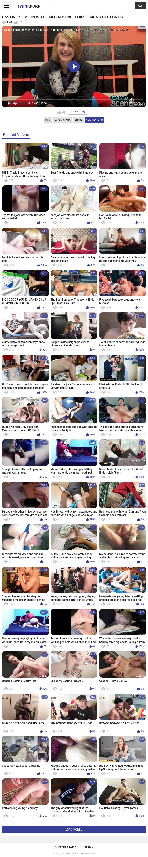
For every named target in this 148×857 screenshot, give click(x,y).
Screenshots (63, 119)
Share (78, 119)
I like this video (59, 112)
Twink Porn (70, 853)
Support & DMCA (65, 847)
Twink (28, 6)
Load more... (74, 829)
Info (47, 119)
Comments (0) (94, 119)
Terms (89, 847)
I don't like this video (64, 112)
